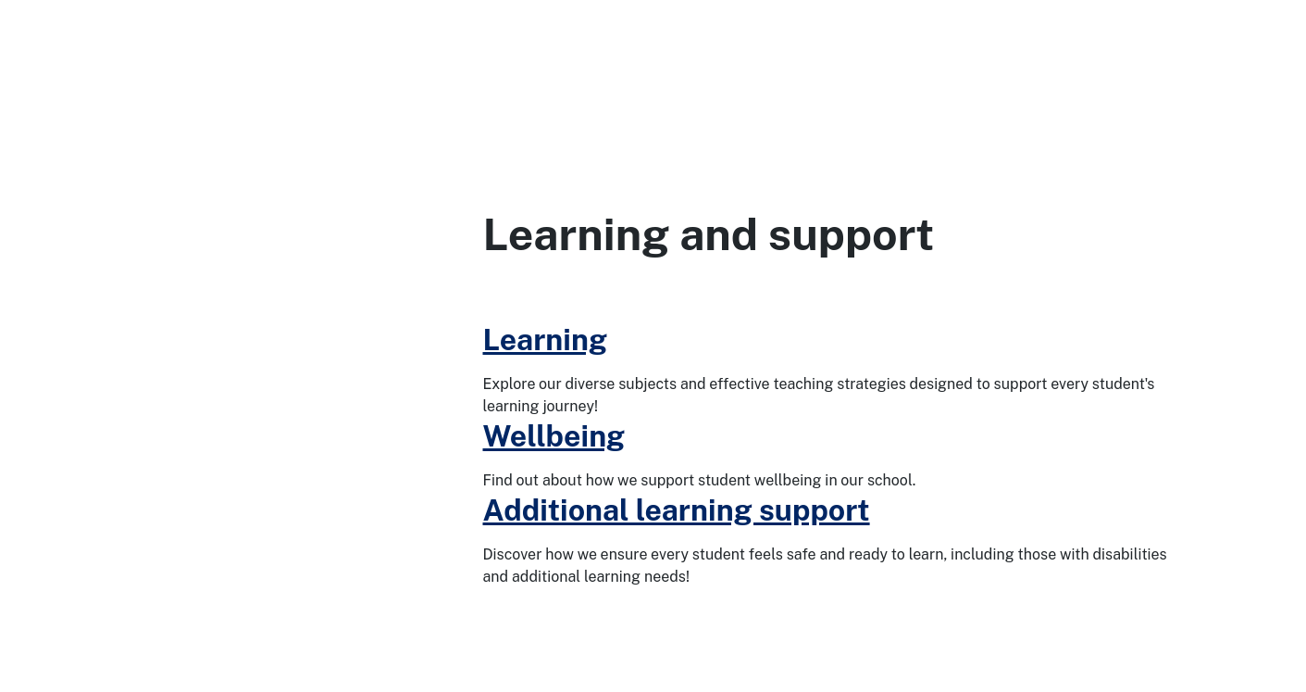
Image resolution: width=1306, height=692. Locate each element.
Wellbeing (554, 436)
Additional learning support (676, 510)
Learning (545, 339)
